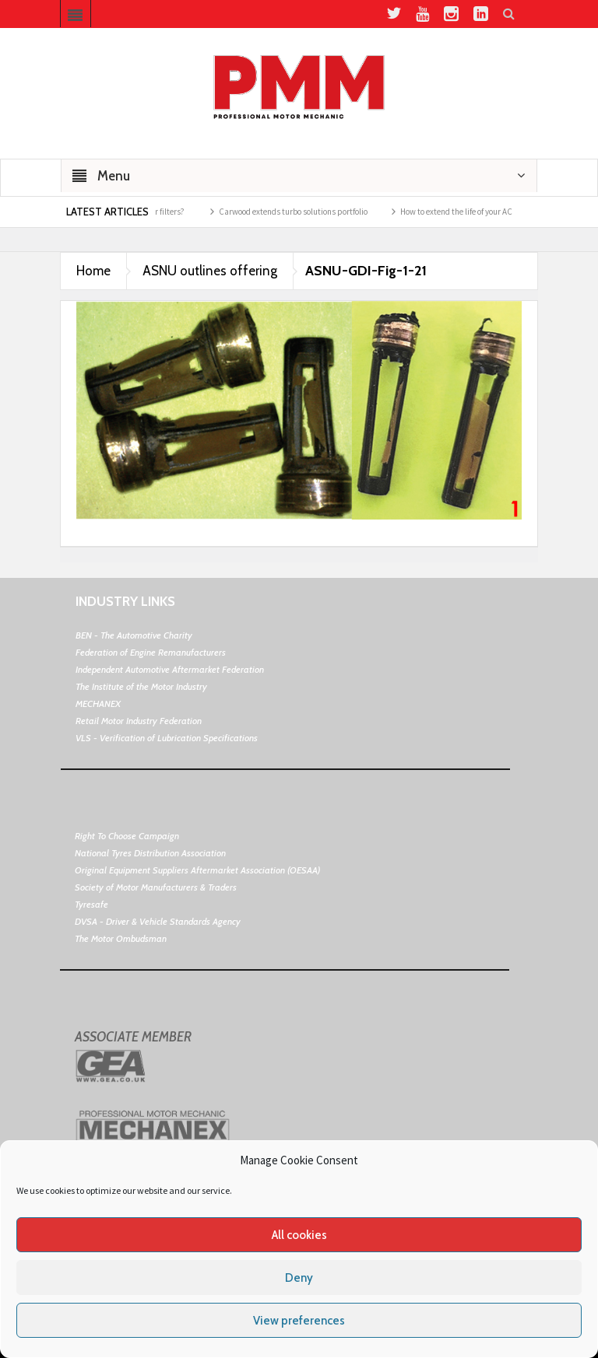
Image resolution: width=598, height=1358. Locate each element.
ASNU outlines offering (209, 270)
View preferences (299, 1321)
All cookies (299, 1235)
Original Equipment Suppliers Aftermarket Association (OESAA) (197, 870)
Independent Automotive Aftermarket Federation (170, 669)
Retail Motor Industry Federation (139, 720)
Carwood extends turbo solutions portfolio (301, 211)
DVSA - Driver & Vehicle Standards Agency (158, 921)
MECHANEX (98, 703)
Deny (299, 1278)
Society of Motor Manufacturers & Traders (156, 887)
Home (93, 270)
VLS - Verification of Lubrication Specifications (167, 738)
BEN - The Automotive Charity (134, 635)
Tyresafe (91, 904)
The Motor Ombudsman (121, 938)
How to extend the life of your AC (464, 211)
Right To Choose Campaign (127, 836)
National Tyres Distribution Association (150, 853)
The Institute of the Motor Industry (141, 686)
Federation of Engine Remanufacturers (151, 652)
